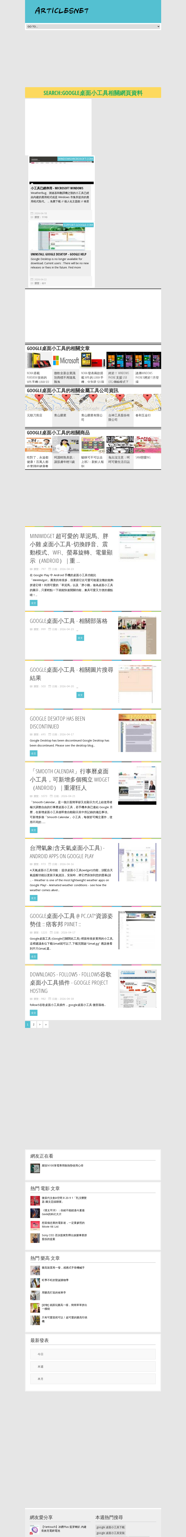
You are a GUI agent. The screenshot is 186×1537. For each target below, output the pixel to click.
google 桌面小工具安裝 (111, 1476)
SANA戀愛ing (143, 401)
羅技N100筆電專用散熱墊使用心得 (62, 1109)
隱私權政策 (102, 1533)
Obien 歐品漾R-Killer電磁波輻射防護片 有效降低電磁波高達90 (64, 1484)
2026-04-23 (67, 512)
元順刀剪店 (34, 359)
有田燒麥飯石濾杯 (107, 1516)
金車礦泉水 (144, 1488)
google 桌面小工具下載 (111, 1470)
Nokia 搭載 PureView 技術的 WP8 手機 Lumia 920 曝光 (38, 323)
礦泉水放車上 (126, 1488)
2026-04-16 (67, 807)
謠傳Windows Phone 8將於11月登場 (147, 320)
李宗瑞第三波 (105, 1499)
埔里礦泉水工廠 (106, 1488)
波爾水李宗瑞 (137, 1493)
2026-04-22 (40, 223)
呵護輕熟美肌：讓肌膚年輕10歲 (65, 403)
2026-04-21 (68, 739)
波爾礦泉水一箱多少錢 (134, 1505)
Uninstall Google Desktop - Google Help (58, 198)
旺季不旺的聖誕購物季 (55, 1223)
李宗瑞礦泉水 (124, 1499)
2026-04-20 (67, 629)
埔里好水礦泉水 (139, 1482)
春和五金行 (143, 359)
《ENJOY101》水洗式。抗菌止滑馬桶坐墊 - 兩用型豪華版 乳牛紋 (63, 1497)
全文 (33, 546)
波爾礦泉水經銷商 (107, 1505)
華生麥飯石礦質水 (107, 1511)
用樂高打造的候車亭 (54, 1236)
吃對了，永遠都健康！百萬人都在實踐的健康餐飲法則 (37, 407)
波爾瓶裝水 (103, 1493)
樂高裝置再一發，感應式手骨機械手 (63, 1211)
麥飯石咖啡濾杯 (106, 1522)
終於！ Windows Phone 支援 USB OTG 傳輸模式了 (118, 320)
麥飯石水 (126, 1511)
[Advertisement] (105, 60)
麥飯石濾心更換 (144, 1511)
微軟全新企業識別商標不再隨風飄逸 (65, 320)
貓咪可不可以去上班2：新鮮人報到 (92, 405)
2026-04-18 (107, 156)
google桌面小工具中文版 (112, 1482)
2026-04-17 (67, 677)
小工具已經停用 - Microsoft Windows (123, 132)
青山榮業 (60, 359)
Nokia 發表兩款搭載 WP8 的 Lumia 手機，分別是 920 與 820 (92, 323)
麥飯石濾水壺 (129, 1516)
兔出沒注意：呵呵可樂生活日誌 (119, 403)
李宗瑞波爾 (119, 1493)
